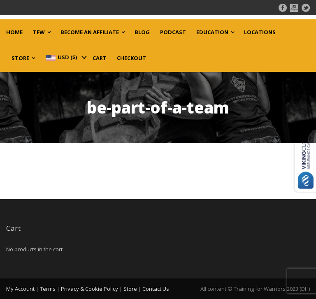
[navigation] (65, 57)
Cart (100, 58)
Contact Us (155, 288)
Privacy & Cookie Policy (89, 288)
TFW (39, 32)
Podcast (173, 32)
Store (20, 58)
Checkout (131, 58)
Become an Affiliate (89, 32)
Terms (48, 288)
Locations (260, 32)
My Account (20, 288)
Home (14, 32)
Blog (142, 32)
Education (212, 32)
